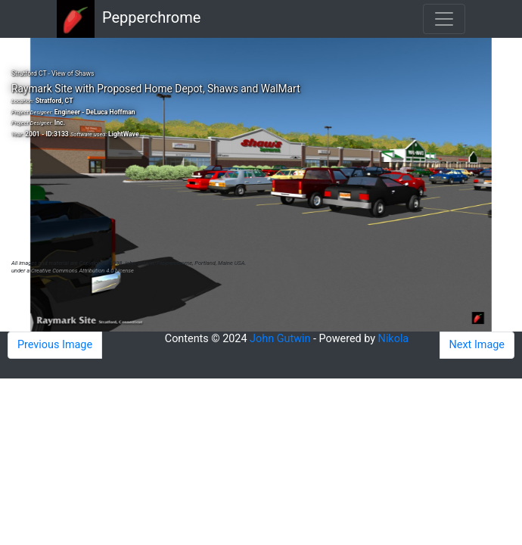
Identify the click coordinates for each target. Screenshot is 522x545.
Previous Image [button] (54, 344)
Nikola (393, 338)
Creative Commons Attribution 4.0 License (82, 270)
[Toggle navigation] (444, 19)
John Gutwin (280, 338)
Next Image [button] (477, 344)
